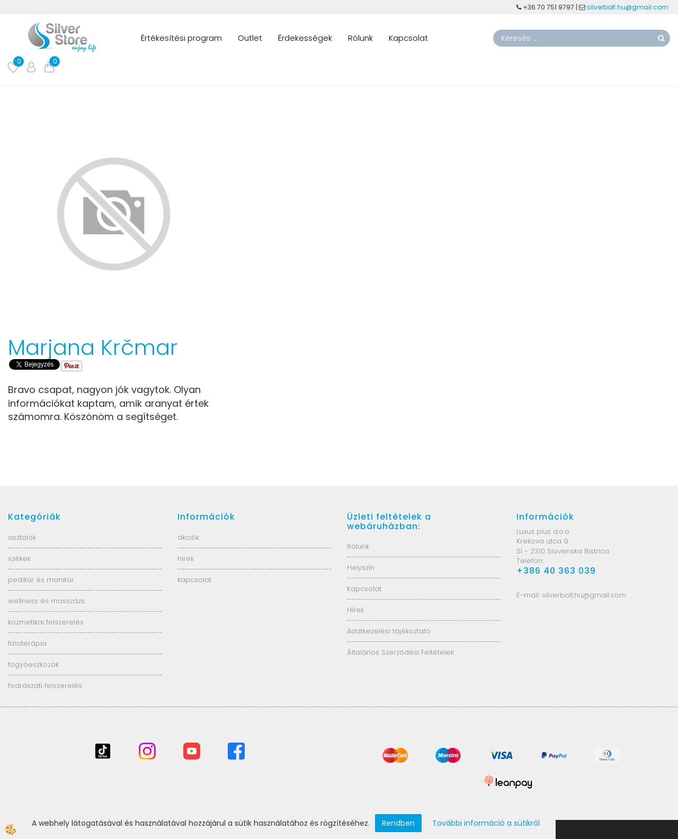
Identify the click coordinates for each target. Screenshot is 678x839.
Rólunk (360, 37)
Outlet (250, 37)
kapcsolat (194, 580)
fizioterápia (27, 643)
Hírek (355, 610)
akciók (188, 537)
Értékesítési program (181, 37)
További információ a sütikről (486, 823)
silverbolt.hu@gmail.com (628, 7)
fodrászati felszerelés (45, 686)
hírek (185, 559)
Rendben (398, 823)
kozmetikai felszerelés (46, 622)
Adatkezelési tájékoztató (389, 631)
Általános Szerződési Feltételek (400, 652)
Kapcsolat (408, 37)
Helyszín (360, 568)
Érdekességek (305, 37)
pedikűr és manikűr (41, 580)
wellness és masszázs (46, 601)
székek (19, 559)
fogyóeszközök (33, 664)
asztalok (22, 537)
